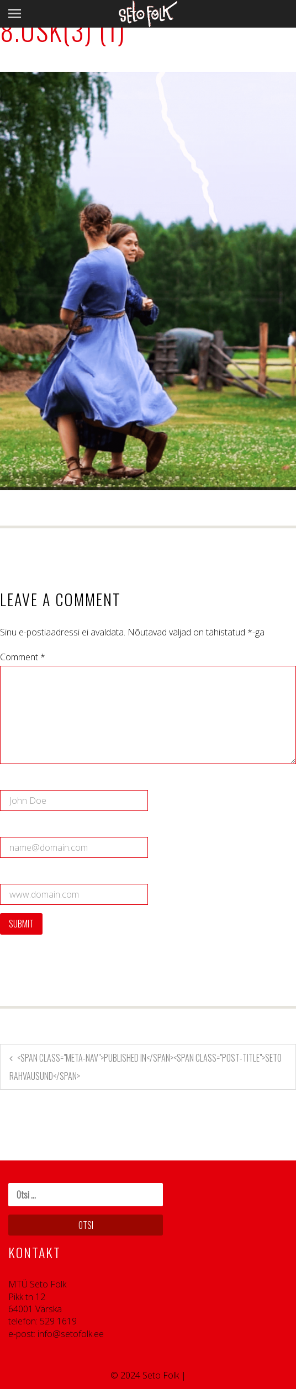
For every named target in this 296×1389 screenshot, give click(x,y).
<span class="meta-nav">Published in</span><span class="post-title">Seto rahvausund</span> (145, 1067)
